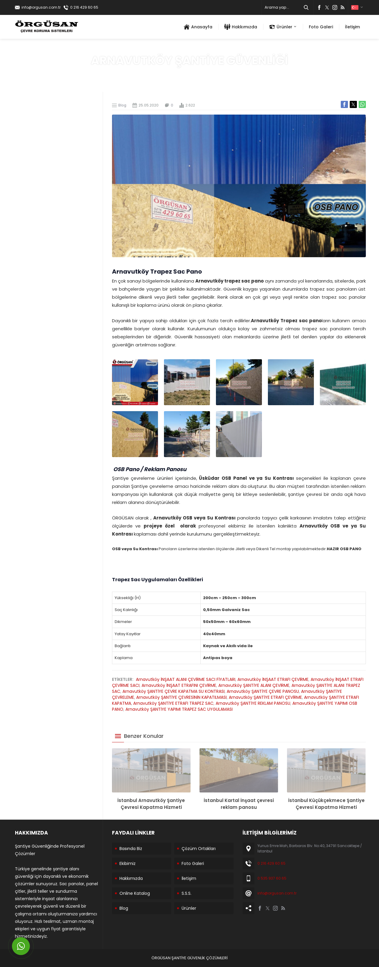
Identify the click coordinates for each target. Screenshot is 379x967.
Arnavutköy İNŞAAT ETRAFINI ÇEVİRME (179, 685)
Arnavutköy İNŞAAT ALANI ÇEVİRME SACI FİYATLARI (185, 679)
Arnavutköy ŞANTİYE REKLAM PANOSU (253, 703)
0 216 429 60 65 (84, 7)
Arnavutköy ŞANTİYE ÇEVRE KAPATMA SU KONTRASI (173, 691)
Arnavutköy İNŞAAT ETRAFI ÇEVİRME (273, 679)
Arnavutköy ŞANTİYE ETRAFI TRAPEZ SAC (173, 703)
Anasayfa (183, 74)
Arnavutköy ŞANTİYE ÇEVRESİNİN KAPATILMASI (181, 697)
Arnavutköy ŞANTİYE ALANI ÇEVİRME (253, 685)
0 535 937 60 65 (271, 878)
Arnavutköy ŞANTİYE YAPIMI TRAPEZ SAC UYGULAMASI (179, 709)
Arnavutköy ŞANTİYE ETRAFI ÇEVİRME (265, 697)
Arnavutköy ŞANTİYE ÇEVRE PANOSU (263, 691)
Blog (201, 74)
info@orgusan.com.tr (41, 7)
